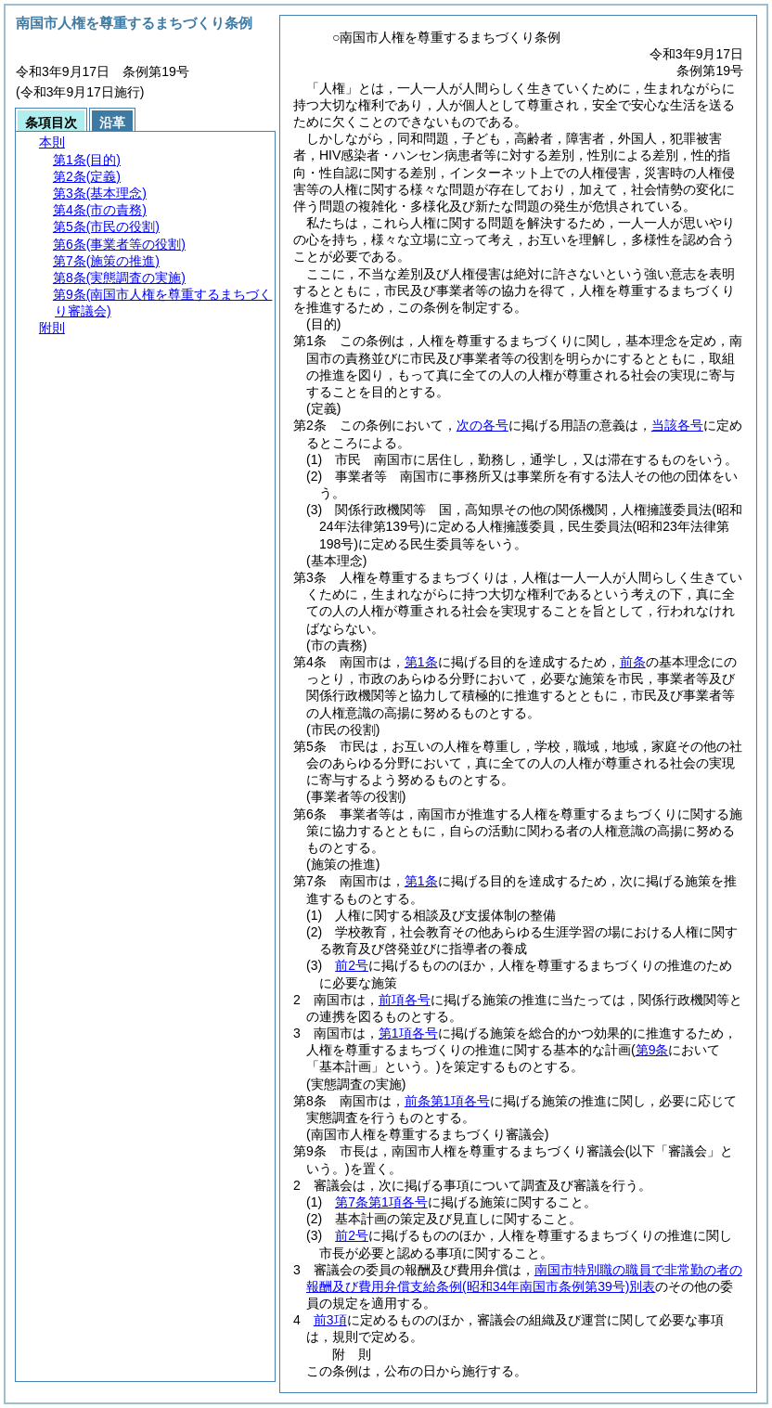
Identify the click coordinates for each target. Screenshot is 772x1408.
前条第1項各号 (447, 1100)
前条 (633, 661)
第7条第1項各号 (381, 1202)
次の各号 (482, 425)
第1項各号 (408, 1033)
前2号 (351, 965)
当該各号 (677, 425)
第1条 (421, 661)
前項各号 (405, 999)
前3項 (330, 1319)
